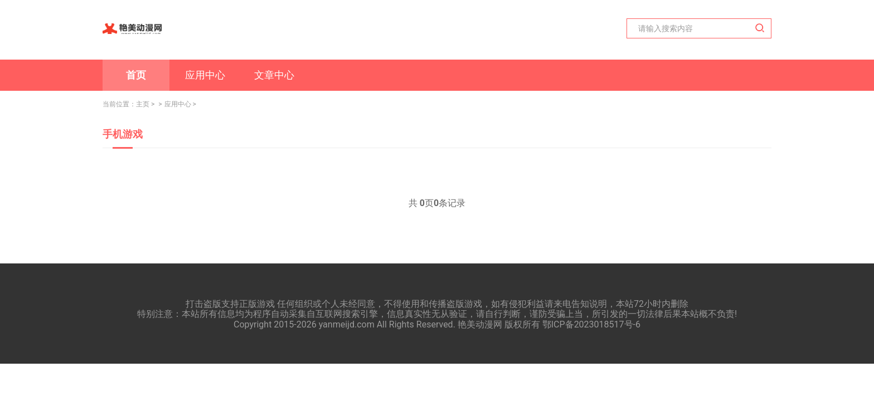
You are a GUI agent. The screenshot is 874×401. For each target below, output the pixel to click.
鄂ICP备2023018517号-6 (591, 324)
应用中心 (205, 75)
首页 (136, 75)
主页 (142, 104)
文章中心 (274, 75)
